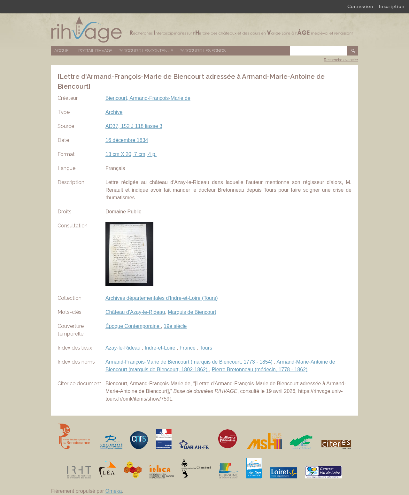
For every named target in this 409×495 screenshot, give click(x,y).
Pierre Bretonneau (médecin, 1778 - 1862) (260, 369)
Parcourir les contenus (146, 50)
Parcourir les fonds (203, 50)
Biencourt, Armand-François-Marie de (147, 98)
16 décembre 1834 (126, 140)
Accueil (63, 50)
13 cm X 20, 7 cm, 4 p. (131, 154)
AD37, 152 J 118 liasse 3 (133, 126)
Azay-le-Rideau (123, 348)
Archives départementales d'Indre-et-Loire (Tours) (161, 298)
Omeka (113, 491)
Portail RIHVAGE (95, 50)
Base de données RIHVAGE (204, 29)
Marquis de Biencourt (192, 312)
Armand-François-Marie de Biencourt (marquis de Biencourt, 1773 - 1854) (189, 362)
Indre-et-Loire (161, 348)
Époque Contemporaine (133, 326)
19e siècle (175, 326)
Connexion (360, 6)
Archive (113, 112)
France (188, 348)
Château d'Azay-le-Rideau (135, 312)
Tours (206, 348)
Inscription (392, 6)
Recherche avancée (341, 60)
